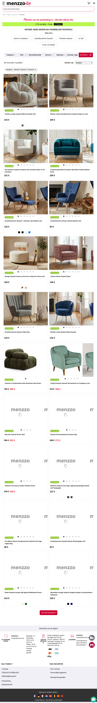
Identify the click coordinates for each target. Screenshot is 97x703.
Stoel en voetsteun (21, 38)
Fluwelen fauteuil (65, 38)
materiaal (60, 55)
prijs (21, 55)
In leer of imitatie (48, 45)
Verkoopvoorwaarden (58, 677)
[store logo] (46, 3)
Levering (5, 669)
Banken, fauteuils (12, 14)
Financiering (6, 681)
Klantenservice (7, 684)
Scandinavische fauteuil (43, 38)
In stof (81, 38)
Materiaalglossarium (9, 676)
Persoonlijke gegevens (58, 672)
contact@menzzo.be (82, 637)
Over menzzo (55, 669)
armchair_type (72, 55)
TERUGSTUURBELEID (10, 672)
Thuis (3, 14)
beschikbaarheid (35, 55)
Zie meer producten (49, 613)
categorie (9, 55)
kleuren (48, 55)
